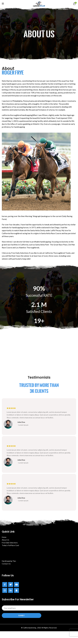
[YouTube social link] (16, 584)
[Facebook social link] (4, 584)
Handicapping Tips (9, 561)
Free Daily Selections (10, 543)
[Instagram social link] (4, 590)
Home (4, 537)
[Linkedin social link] (10, 590)
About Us (5, 540)
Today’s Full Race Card (10, 545)
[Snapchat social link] (16, 590)
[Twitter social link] (10, 584)
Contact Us (6, 564)
